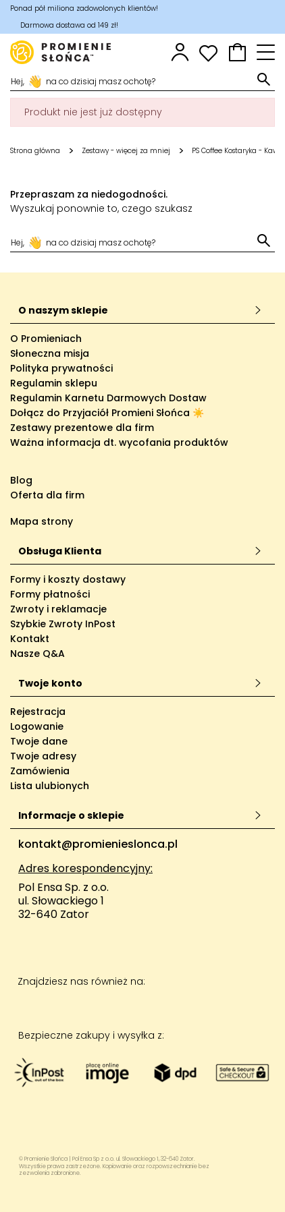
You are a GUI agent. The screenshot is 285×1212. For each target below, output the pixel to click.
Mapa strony (41, 521)
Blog (21, 480)
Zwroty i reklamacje (58, 609)
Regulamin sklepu (53, 383)
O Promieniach (46, 338)
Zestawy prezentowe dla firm (82, 427)
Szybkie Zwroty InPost (62, 624)
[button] (237, 52)
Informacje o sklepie (140, 815)
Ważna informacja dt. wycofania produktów (119, 442)
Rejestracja (38, 711)
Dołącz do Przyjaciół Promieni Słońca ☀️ (107, 413)
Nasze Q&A (37, 653)
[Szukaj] (132, 80)
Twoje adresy (43, 756)
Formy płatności (50, 594)
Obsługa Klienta (140, 551)
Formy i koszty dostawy (68, 579)
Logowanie (36, 726)
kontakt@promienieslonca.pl (98, 844)
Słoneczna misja (49, 353)
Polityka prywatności (61, 368)
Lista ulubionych (49, 785)
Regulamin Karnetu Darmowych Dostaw (108, 398)
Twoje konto (140, 683)
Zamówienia (40, 771)
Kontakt (29, 638)
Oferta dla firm (47, 495)
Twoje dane (39, 741)
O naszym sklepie (140, 310)
